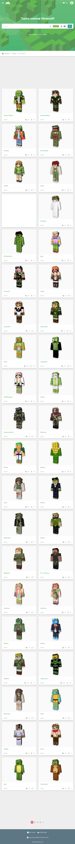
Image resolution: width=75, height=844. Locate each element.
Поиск (14, 53)
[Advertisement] (37, 72)
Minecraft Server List (42, 837)
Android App (42, 832)
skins (8, 3)
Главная (5, 54)
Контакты (31, 832)
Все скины (22, 53)
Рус (65, 3)
